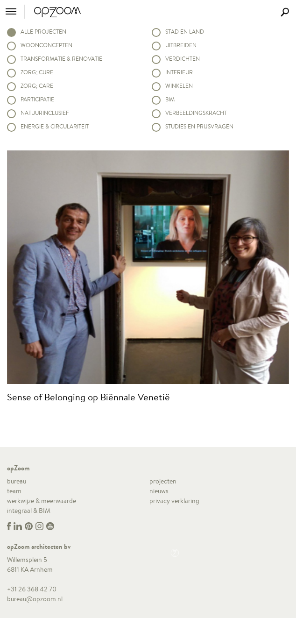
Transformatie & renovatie (61, 58)
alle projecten (43, 31)
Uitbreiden (181, 45)
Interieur (179, 72)
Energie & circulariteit (55, 126)
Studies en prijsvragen (199, 126)
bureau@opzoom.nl (35, 599)
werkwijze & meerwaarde (41, 501)
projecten (162, 481)
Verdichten (182, 58)
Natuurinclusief (45, 112)
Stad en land (184, 31)
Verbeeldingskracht (196, 112)
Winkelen (179, 85)
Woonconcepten (46, 45)
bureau (16, 481)
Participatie (37, 99)
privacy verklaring (174, 501)
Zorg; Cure (37, 72)
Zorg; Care (37, 85)
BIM (170, 99)
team (14, 491)
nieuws (159, 491)
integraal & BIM (28, 510)
